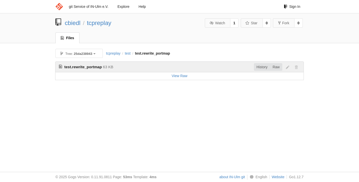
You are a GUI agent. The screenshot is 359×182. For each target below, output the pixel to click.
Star (251, 23)
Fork (283, 23)
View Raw (179, 76)
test (128, 53)
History (262, 67)
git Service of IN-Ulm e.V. (88, 7)
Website (278, 177)
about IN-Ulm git (232, 177)
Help (142, 7)
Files (67, 38)
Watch (217, 23)
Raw (276, 67)
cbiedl (73, 22)
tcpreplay (99, 22)
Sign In (292, 7)
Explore (123, 7)
